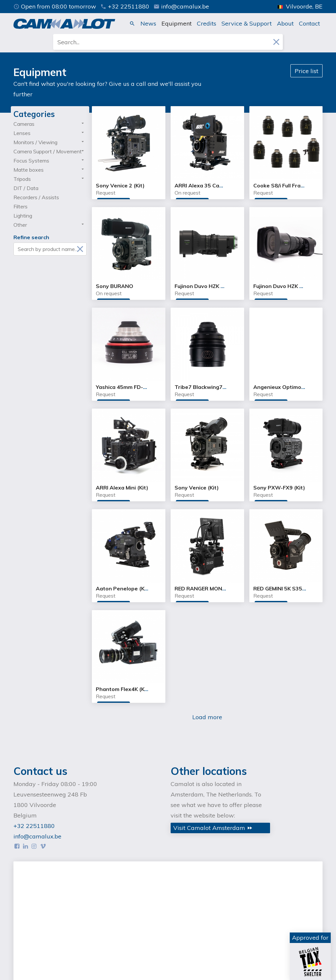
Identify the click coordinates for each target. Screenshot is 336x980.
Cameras (23, 124)
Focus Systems (31, 160)
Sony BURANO (114, 286)
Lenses (22, 133)
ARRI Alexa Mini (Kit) (122, 487)
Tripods (22, 179)
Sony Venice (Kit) (197, 487)
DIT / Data (25, 188)
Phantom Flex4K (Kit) (123, 689)
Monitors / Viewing (35, 142)
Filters (20, 206)
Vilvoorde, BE (300, 6)
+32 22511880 (124, 6)
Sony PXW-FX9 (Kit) (279, 487)
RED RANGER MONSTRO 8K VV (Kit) (221, 588)
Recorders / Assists (36, 197)
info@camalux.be (181, 6)
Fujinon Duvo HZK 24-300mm (211, 286)
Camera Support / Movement (47, 151)
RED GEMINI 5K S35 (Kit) (284, 588)
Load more (207, 717)
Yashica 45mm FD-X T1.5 (128, 387)
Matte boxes (28, 169)
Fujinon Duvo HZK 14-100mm (290, 286)
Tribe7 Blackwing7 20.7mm (209, 387)
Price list (306, 71)
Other (20, 224)
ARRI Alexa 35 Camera (204, 185)
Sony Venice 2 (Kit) (120, 185)
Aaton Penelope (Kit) (123, 588)
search (132, 24)
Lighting (22, 215)
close (276, 42)
